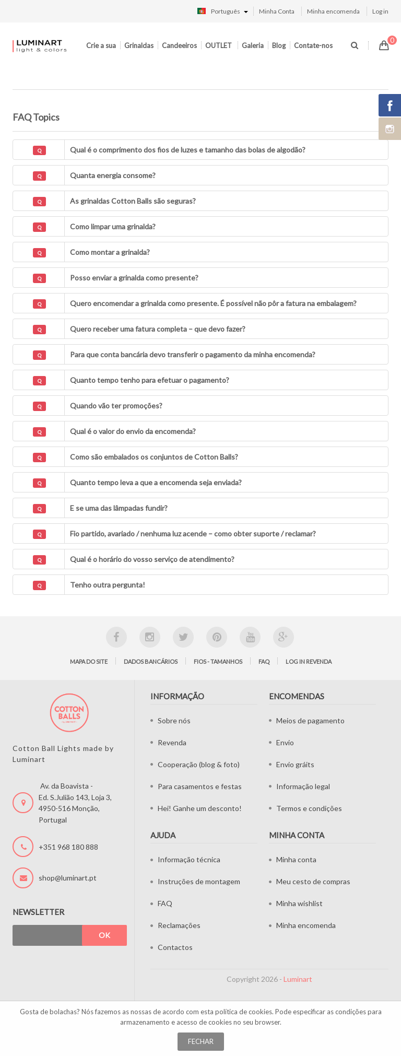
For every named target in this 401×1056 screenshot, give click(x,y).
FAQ (263, 661)
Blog (279, 45)
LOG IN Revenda (309, 661)
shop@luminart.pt (68, 877)
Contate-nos (313, 45)
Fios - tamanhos (218, 661)
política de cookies (243, 1011)
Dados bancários (151, 661)
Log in (380, 11)
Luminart (298, 979)
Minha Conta (276, 11)
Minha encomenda (333, 11)
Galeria (253, 45)
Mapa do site (89, 661)
